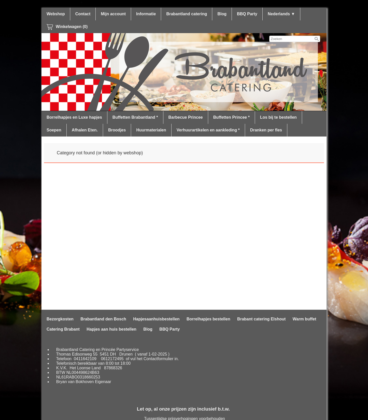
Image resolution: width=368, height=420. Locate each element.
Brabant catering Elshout (261, 319)
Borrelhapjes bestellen (208, 319)
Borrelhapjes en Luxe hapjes (74, 117)
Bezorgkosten (60, 319)
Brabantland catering (186, 14)
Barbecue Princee (185, 117)
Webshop (56, 14)
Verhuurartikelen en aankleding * (208, 130)
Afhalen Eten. (85, 130)
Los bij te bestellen (278, 117)
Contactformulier (158, 359)
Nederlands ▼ (281, 14)
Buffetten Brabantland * (135, 117)
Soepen (54, 130)
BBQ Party (247, 14)
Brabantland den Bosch (103, 319)
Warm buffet (304, 319)
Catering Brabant (63, 329)
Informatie (146, 14)
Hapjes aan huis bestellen (111, 329)
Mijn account (113, 14)
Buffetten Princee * (231, 117)
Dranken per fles (266, 130)
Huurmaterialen (151, 130)
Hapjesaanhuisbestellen (156, 319)
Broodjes (117, 130)
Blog (222, 14)
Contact (83, 14)
